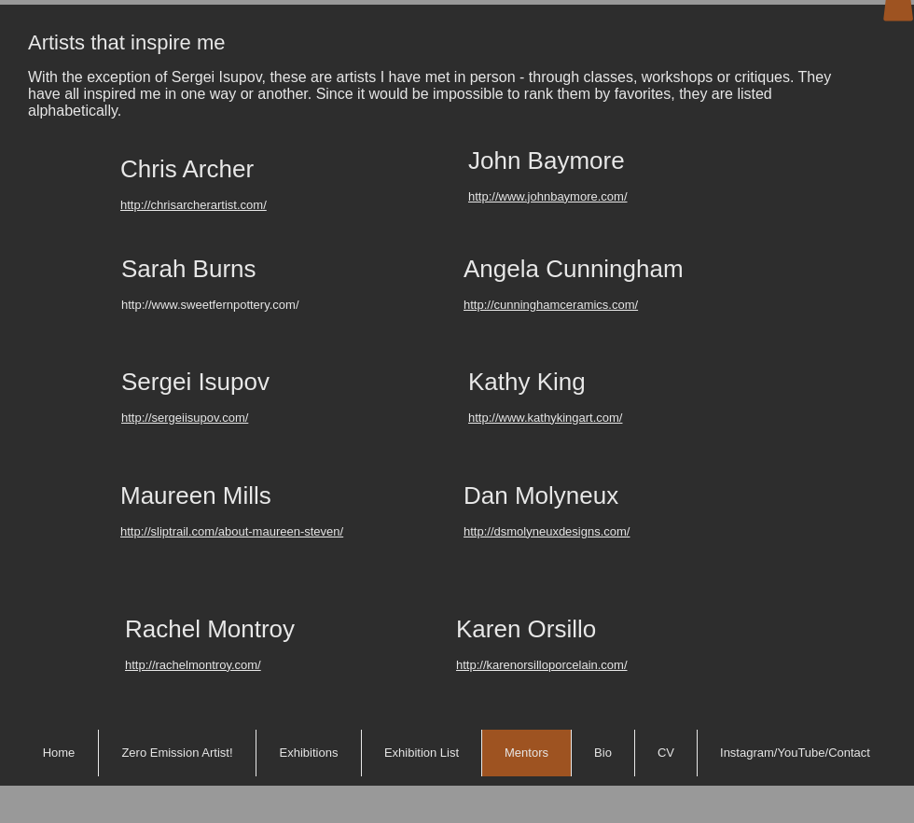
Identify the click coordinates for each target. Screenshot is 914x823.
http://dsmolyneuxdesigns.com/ (547, 531)
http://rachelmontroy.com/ (193, 665)
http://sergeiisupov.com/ (184, 418)
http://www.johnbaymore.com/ (548, 196)
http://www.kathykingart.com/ (545, 418)
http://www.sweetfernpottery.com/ (210, 305)
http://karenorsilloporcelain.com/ (542, 665)
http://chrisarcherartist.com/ (193, 205)
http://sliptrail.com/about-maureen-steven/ (231, 531)
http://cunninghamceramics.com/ (551, 305)
